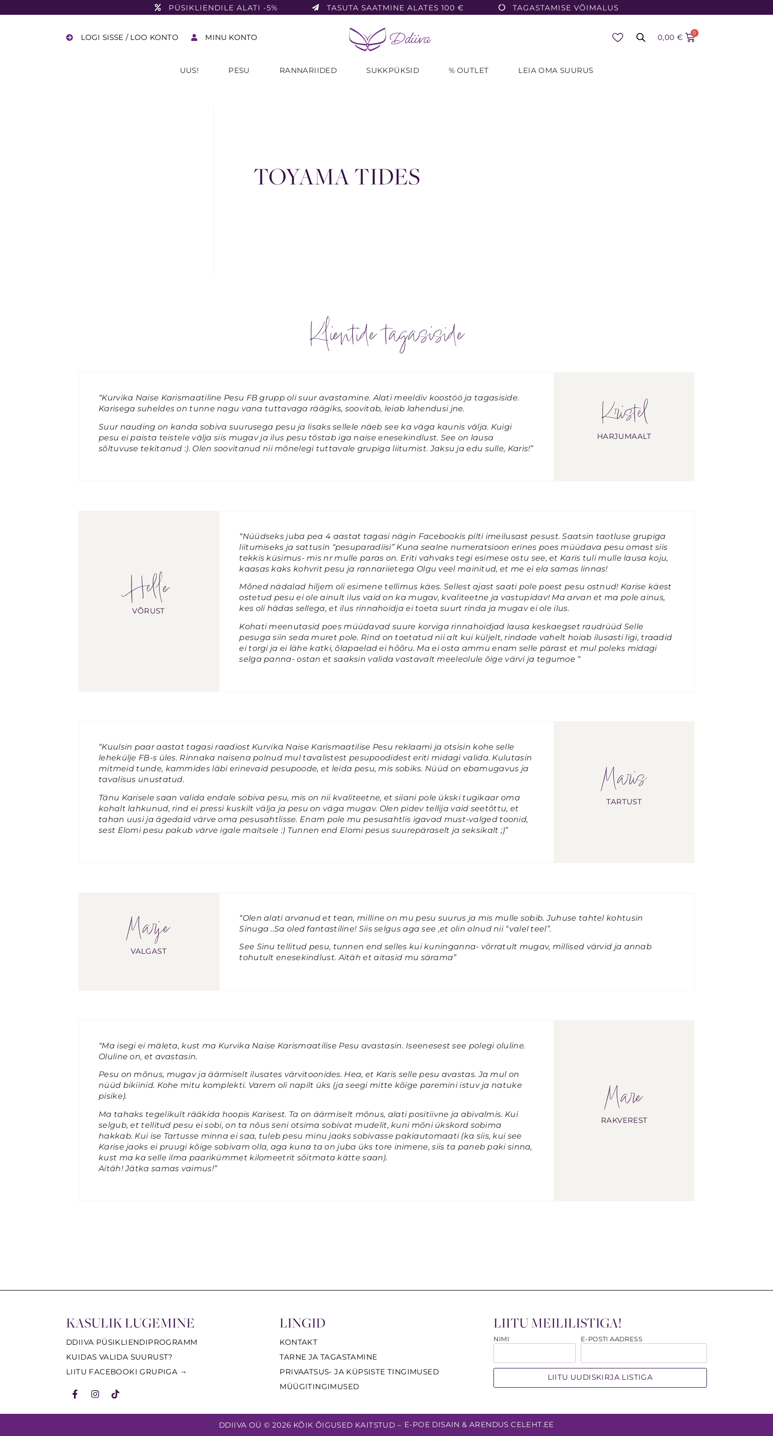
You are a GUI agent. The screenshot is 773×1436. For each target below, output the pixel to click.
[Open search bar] (641, 37)
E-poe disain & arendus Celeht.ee (479, 1424)
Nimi (501, 1339)
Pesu (239, 70)
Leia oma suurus (555, 70)
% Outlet (469, 70)
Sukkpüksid (392, 70)
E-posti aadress (611, 1339)
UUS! (189, 70)
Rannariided (308, 70)
